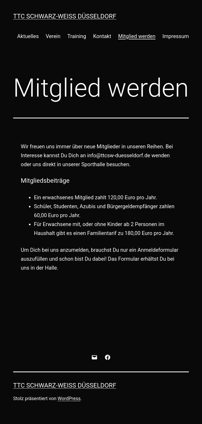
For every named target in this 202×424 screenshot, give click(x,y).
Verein (53, 36)
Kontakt (102, 36)
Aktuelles (28, 36)
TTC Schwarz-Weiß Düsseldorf (64, 16)
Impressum (175, 36)
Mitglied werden (136, 36)
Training (76, 36)
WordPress (69, 398)
